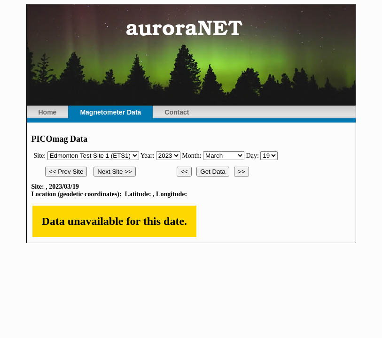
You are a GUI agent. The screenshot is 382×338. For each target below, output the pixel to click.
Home (48, 112)
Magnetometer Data (110, 112)
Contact (176, 112)
